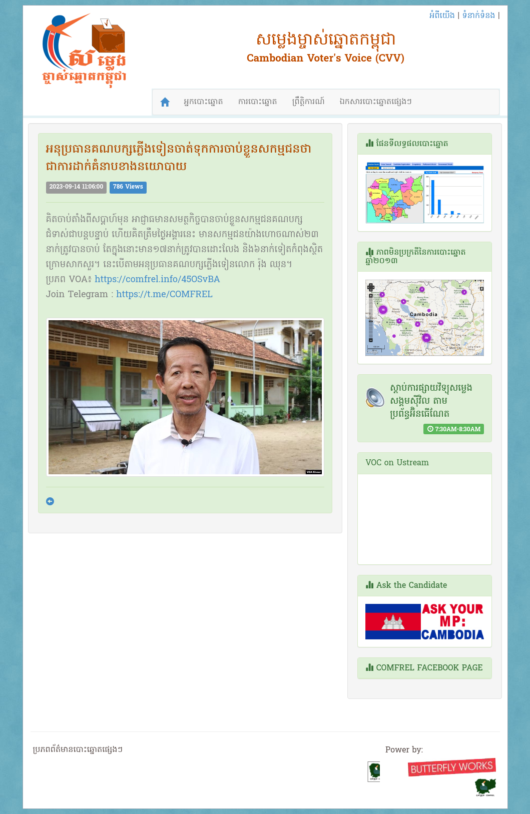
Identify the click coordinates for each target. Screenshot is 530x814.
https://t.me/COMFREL (164, 295)
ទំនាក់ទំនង (478, 16)
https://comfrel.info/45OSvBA (157, 280)
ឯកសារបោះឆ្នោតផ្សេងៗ (376, 102)
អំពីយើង (442, 16)
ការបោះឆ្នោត (257, 102)
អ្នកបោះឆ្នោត (203, 102)
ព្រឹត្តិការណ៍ (308, 102)
